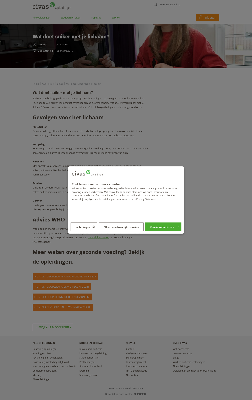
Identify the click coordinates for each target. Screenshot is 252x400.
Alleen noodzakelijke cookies (121, 226)
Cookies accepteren (164, 226)
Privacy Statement (146, 199)
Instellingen (85, 226)
